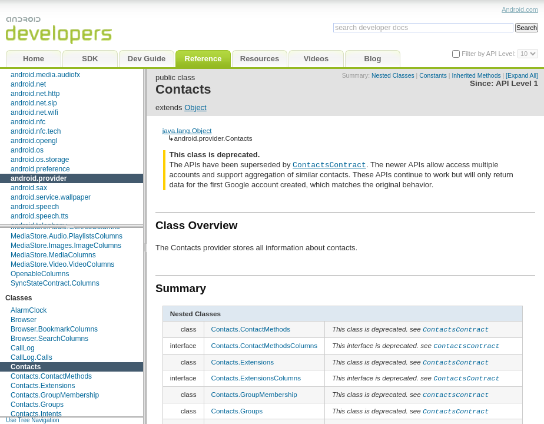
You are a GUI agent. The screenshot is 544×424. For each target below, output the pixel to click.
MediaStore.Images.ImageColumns (66, 245)
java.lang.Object (187, 130)
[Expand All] (522, 75)
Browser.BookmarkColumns (54, 329)
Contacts (26, 367)
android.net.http (35, 94)
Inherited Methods (476, 75)
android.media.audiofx (45, 75)
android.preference (40, 169)
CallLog (23, 348)
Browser (24, 320)
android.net (28, 84)
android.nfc (28, 122)
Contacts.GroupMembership (55, 395)
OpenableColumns (40, 274)
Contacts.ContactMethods (51, 376)
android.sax (29, 188)
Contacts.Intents (36, 414)
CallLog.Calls (31, 357)
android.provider (39, 178)
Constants (433, 75)
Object (195, 107)
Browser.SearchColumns (49, 338)
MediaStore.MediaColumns (53, 255)
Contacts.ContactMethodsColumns (264, 344)
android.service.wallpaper (51, 197)
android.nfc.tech (36, 131)
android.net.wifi (34, 112)
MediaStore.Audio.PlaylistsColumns (66, 236)
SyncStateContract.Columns (55, 283)
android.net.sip (34, 103)
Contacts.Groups (37, 404)
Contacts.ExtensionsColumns (256, 375)
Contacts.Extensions (43, 386)
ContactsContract (329, 164)
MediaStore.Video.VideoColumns (62, 264)
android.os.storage (40, 159)
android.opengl (34, 141)
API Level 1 (517, 83)
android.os (27, 150)
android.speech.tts (39, 216)
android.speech (35, 207)
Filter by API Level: (490, 53)
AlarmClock (29, 310)
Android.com (520, 9)
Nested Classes (392, 75)
